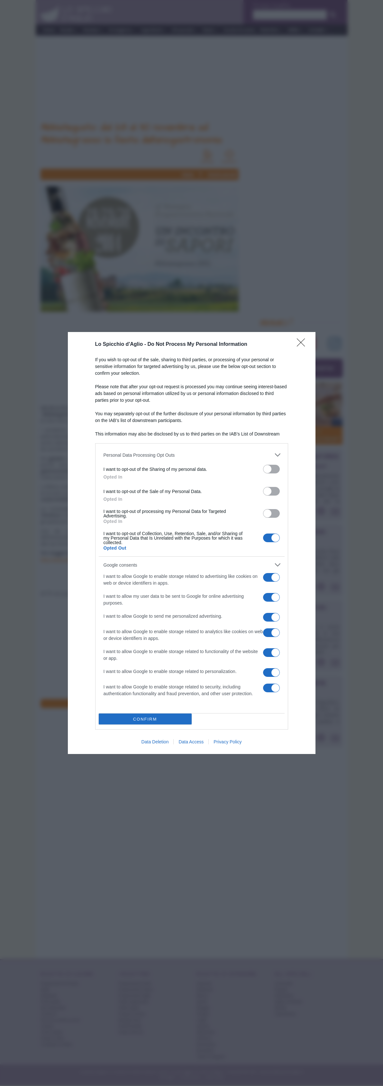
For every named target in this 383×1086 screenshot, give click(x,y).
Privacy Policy (228, 741)
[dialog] (191, 543)
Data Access (191, 741)
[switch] (271, 469)
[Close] (303, 344)
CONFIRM (145, 719)
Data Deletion (155, 741)
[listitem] (192, 455)
